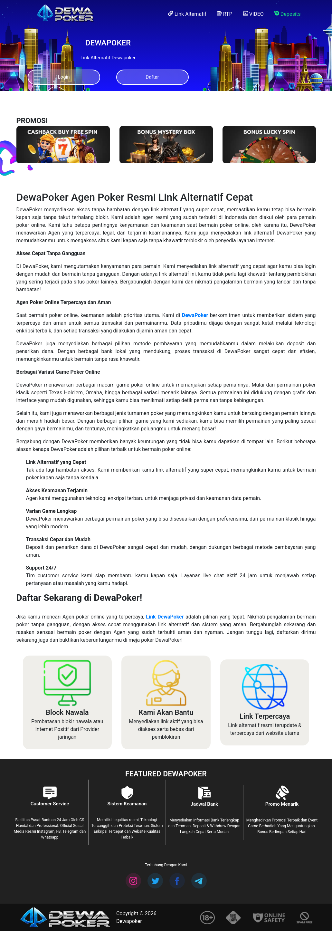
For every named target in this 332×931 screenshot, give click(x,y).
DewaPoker (195, 315)
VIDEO (253, 14)
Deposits (287, 14)
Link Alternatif (187, 14)
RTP (224, 14)
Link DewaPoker (165, 617)
